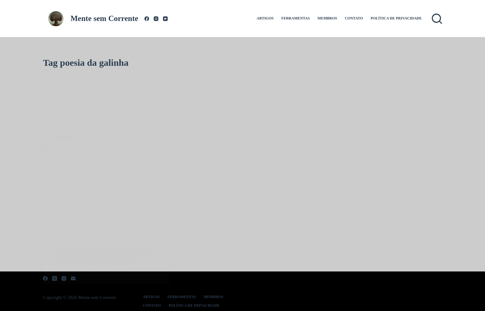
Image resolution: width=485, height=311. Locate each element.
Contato (354, 18)
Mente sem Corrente (104, 18)
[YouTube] (165, 18)
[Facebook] (146, 18)
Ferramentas (295, 18)
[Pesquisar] (437, 19)
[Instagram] (156, 18)
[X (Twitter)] (54, 278)
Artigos (265, 18)
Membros (327, 18)
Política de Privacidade (396, 18)
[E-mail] (73, 278)
